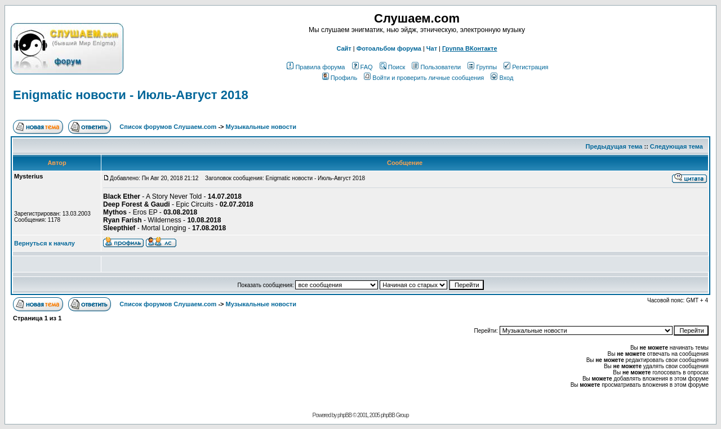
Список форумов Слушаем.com (167, 126)
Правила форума (316, 67)
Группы (482, 67)
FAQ (362, 67)
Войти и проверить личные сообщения (424, 77)
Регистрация (526, 67)
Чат (431, 48)
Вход (502, 77)
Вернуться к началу (44, 243)
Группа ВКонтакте (469, 48)
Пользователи (436, 67)
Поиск (392, 67)
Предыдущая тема (614, 146)
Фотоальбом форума (389, 48)
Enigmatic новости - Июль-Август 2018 (130, 95)
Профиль (340, 77)
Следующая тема (676, 146)
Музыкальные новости (261, 126)
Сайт (343, 48)
